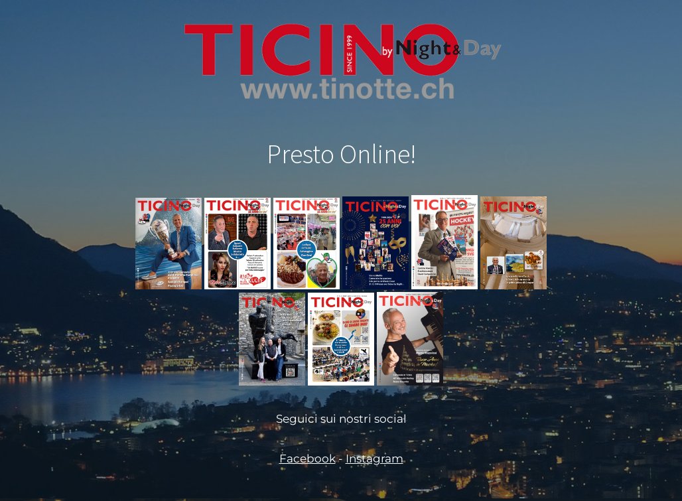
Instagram (374, 458)
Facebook (307, 458)
